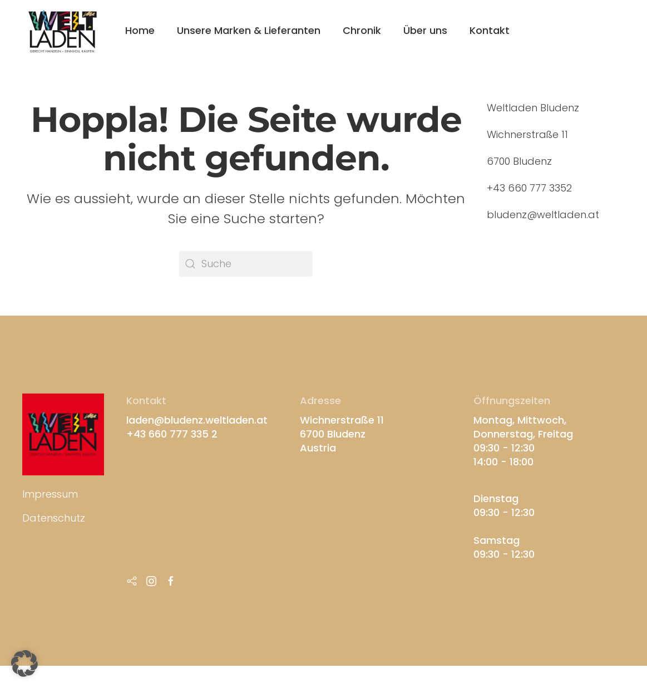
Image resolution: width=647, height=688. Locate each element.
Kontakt (490, 30)
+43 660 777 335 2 (172, 434)
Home (140, 30)
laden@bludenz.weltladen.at (197, 420)
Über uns (425, 30)
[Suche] (246, 264)
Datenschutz (53, 518)
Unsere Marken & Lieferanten (248, 30)
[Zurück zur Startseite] (62, 31)
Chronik (362, 30)
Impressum (50, 494)
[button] (24, 663)
